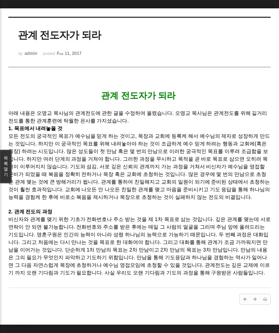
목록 (6, 166)
